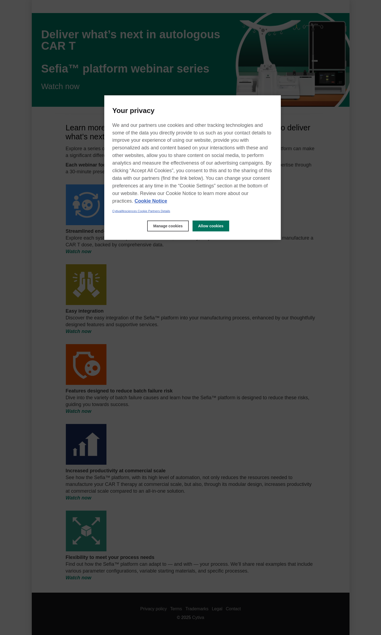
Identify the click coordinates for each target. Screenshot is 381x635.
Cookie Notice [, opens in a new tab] (151, 201)
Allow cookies (210, 226)
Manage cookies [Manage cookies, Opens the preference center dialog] (167, 226)
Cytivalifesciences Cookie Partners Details (141, 211)
